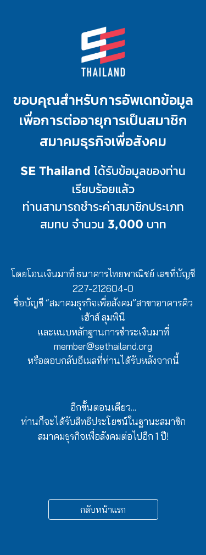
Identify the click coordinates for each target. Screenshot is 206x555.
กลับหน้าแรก (103, 509)
